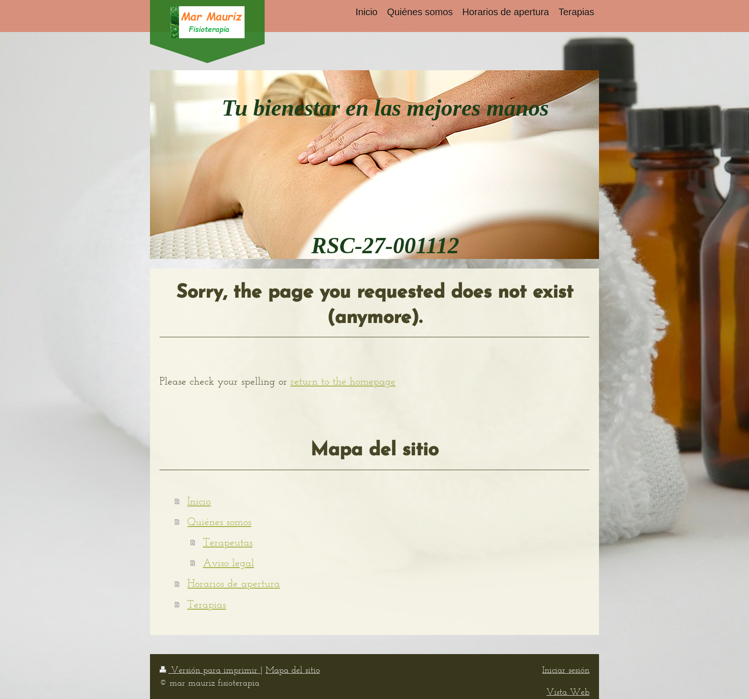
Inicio (199, 501)
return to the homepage (343, 381)
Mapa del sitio (293, 669)
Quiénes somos (219, 521)
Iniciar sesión (565, 669)
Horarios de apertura (233, 583)
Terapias (206, 604)
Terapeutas (228, 542)
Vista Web (567, 691)
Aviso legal (228, 562)
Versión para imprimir (210, 669)
